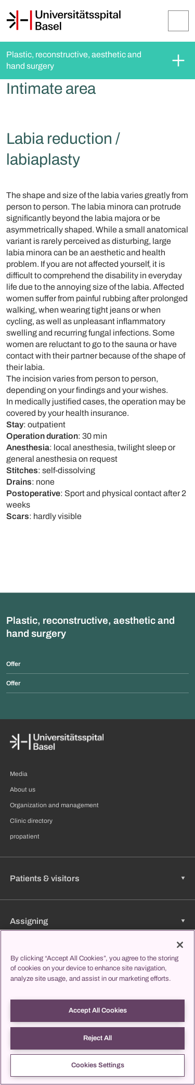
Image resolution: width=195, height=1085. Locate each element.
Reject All (97, 1038)
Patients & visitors (45, 878)
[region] (97, 1007)
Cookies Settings (97, 1065)
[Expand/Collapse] (178, 20)
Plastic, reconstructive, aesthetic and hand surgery (74, 60)
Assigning (29, 921)
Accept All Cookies (98, 1010)
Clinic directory (31, 820)
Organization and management (54, 805)
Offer (13, 664)
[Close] (179, 944)
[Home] (63, 20)
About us (22, 789)
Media (19, 774)
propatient (25, 836)
